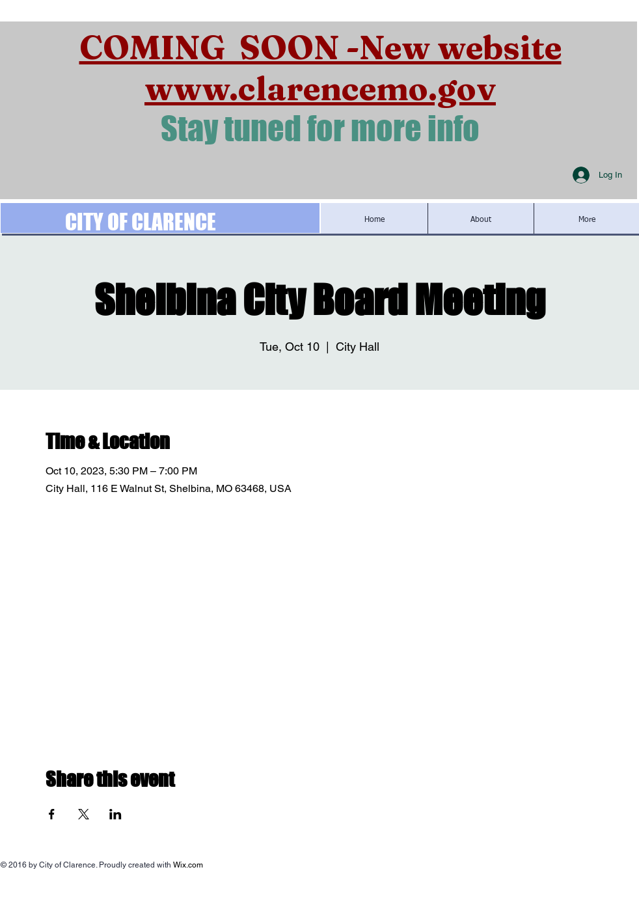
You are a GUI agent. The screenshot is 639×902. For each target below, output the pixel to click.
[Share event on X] (83, 814)
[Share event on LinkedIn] (115, 814)
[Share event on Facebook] (52, 814)
